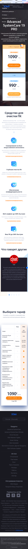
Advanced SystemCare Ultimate (14, 432)
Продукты (17, 512)
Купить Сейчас (14, 94)
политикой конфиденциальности (18, 543)
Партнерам (10, 5)
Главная (22, 512)
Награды (14, 467)
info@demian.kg (19, 530)
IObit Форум (14, 484)
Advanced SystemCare (14, 429)
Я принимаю (14, 547)
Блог (14, 462)
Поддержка (12, 512)
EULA (13, 509)
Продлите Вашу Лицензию (14, 487)
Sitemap (14, 476)
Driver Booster (14, 435)
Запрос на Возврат (20, 509)
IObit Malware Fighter (14, 437)
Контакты (14, 473)
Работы (14, 470)
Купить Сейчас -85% (14, 398)
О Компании (14, 457)
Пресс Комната (14, 465)
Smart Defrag (14, 440)
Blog (3, 5)
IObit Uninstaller (14, 443)
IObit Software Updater (14, 448)
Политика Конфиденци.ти (9, 507)
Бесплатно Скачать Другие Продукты (14, 446)
